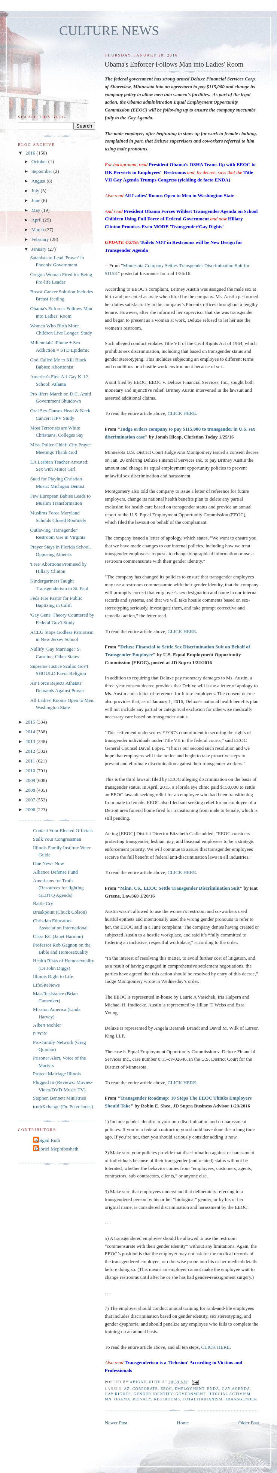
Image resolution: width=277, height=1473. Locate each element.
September (42, 171)
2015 (30, 722)
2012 (30, 751)
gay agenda (236, 1389)
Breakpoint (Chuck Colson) (60, 912)
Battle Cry (43, 903)
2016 (30, 153)
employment (190, 1389)
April (37, 220)
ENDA (213, 1389)
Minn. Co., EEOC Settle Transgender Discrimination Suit (180, 888)
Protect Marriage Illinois (57, 1073)
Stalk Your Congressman (57, 839)
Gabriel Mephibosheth (57, 1149)
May (36, 210)
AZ (127, 1389)
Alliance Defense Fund (55, 872)
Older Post (248, 1422)
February (40, 239)
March (38, 229)
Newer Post (116, 1422)
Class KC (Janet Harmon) (58, 936)
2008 (30, 790)
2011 (30, 761)
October (39, 161)
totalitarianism (202, 1399)
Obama (122, 1399)
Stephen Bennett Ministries (59, 1098)
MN (108, 1399)
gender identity (153, 1394)
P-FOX (40, 1033)
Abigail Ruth (47, 1140)
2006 (30, 809)
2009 (30, 780)
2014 (30, 731)
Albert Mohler (47, 1025)
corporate (145, 1389)
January (39, 249)
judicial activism (229, 1394)
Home (183, 1422)
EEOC (166, 1389)
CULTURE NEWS (109, 31)
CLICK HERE (182, 413)
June (36, 200)
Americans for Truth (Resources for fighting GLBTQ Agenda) (58, 888)
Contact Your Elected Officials (62, 830)
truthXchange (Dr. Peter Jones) (63, 1106)
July (36, 190)
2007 (30, 800)
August (39, 181)
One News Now (48, 863)
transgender (241, 1399)
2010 (30, 770)
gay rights (118, 1394)
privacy (142, 1399)
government (191, 1394)
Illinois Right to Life (53, 976)
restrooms (167, 1399)
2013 (30, 741)
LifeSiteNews (46, 985)
